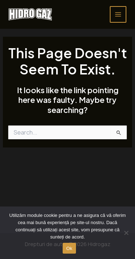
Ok (69, 248)
